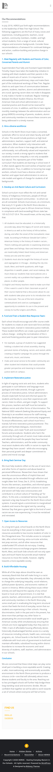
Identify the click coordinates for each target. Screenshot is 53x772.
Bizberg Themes (33, 766)
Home (12, 751)
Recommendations (12, 755)
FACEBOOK (9, 718)
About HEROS (44, 755)
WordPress (46, 763)
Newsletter (29, 755)
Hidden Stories (25, 751)
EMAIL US (8, 715)
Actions (39, 751)
